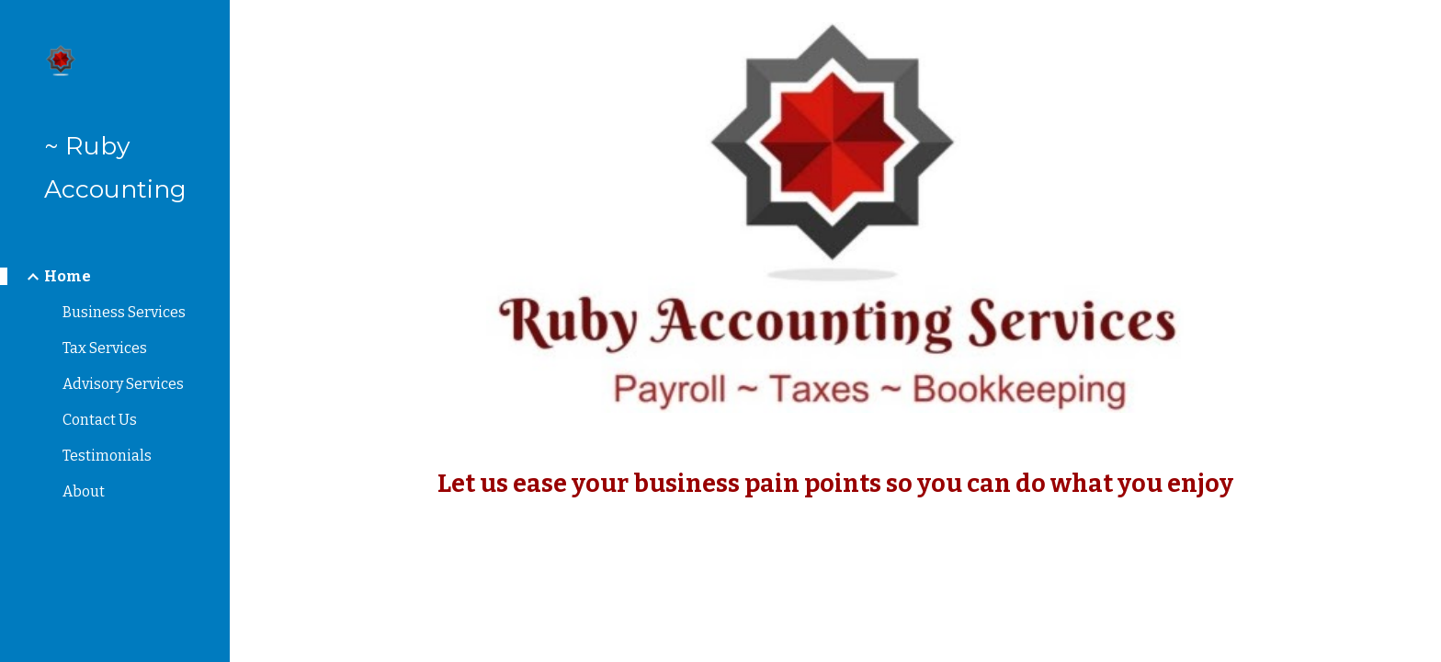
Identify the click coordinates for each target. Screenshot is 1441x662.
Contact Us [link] (99, 419)
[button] (1419, 26)
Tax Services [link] (104, 348)
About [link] (83, 491)
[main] (835, 484)
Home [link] (67, 276)
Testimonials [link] (107, 455)
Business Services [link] (124, 312)
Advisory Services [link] (123, 384)
